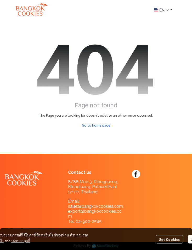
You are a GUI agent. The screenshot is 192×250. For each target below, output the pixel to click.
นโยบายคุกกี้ (20, 240)
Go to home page (96, 125)
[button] (163, 10)
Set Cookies (169, 239)
